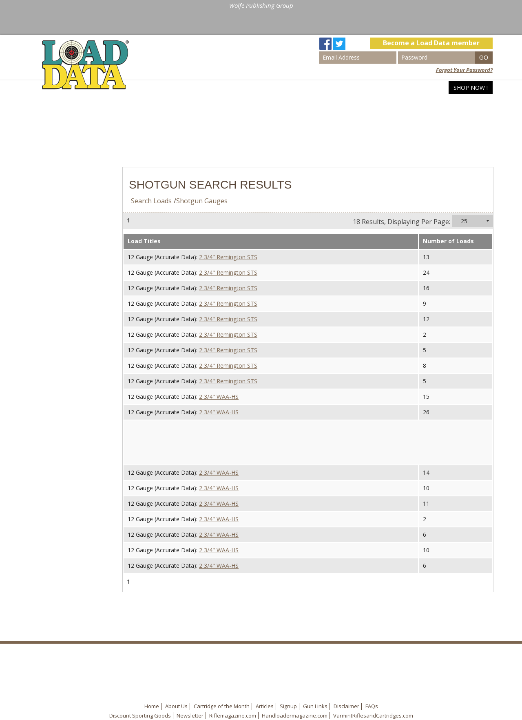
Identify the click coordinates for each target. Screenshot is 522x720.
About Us (176, 706)
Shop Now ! (470, 87)
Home (345, 87)
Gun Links (315, 706)
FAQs (371, 706)
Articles (432, 87)
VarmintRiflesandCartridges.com (373, 715)
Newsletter (190, 715)
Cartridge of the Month (222, 706)
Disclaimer (346, 706)
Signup (288, 706)
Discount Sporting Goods (140, 715)
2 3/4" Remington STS (228, 257)
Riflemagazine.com (232, 715)
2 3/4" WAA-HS (219, 396)
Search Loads (386, 87)
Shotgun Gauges (202, 200)
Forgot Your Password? (464, 69)
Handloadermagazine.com (294, 715)
